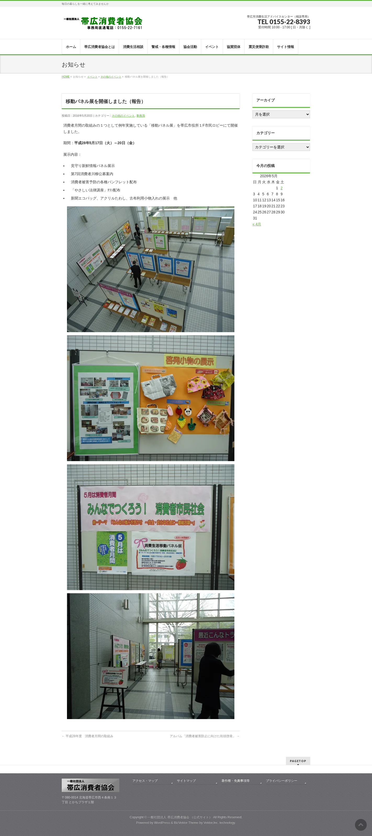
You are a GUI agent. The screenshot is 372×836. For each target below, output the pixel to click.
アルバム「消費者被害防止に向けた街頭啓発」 (205, 736)
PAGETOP (298, 761)
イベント (92, 76)
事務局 (140, 115)
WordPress (162, 822)
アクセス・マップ (144, 781)
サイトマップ (186, 781)
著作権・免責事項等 (235, 781)
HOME (66, 76)
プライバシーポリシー (281, 781)
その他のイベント (110, 76)
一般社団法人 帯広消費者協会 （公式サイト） (180, 817)
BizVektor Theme (186, 822)
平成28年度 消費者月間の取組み (87, 736)
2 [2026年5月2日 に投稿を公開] (281, 188)
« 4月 (256, 224)
